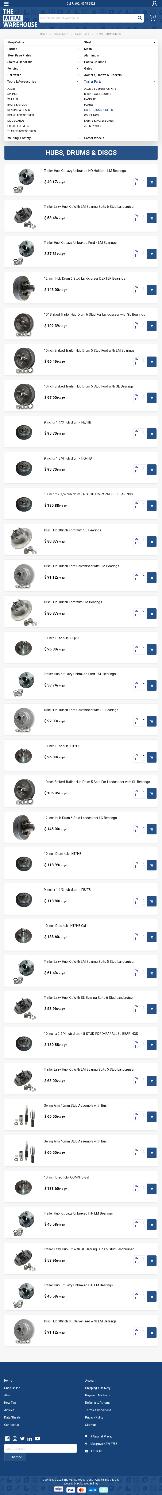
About (8, 1395)
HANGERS (90, 99)
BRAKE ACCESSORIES (20, 115)
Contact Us (11, 1425)
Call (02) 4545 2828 (81, 3)
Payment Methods (97, 1395)
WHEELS (12, 99)
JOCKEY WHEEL (93, 125)
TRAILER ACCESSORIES (21, 131)
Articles (9, 1410)
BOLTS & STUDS (17, 104)
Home (43, 34)
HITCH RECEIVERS (18, 125)
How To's (10, 1402)
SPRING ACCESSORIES (98, 93)
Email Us (94, 1451)
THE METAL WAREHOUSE (78, 1479)
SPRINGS (12, 93)
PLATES (88, 104)
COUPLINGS (91, 115)
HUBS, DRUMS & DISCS (98, 109)
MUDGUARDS (15, 120)
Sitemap (91, 1425)
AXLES (11, 88)
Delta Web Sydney (87, 1483)
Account (90, 1380)
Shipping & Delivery (98, 1388)
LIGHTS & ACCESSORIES (99, 120)
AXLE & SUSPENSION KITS (100, 88)
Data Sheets (12, 1417)
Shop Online (61, 34)
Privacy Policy (94, 1417)
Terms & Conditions (98, 1410)
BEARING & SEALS (18, 109)
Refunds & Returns (97, 1402)
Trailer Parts (82, 34)
